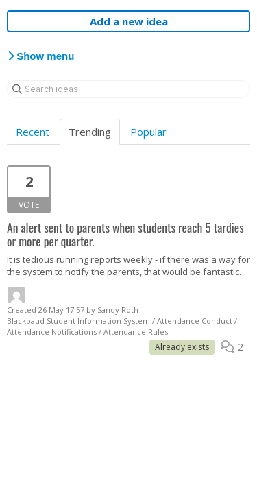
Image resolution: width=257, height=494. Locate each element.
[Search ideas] (128, 89)
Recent (32, 132)
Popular (148, 132)
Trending (90, 132)
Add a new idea (129, 21)
